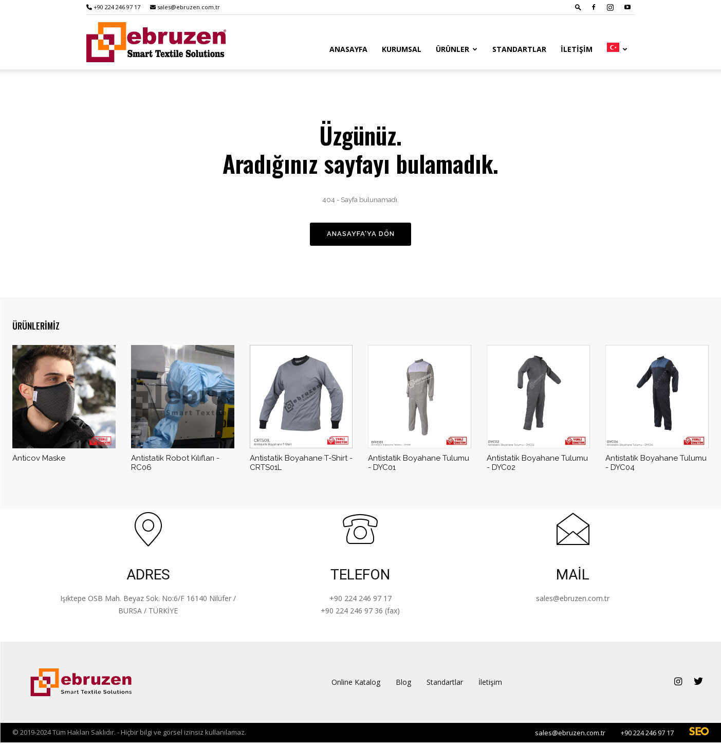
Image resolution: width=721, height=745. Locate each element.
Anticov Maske (38, 460)
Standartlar (519, 49)
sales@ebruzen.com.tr (185, 7)
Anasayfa (348, 49)
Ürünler (456, 49)
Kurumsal (401, 49)
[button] (578, 7)
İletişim (577, 49)
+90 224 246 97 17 (113, 7)
